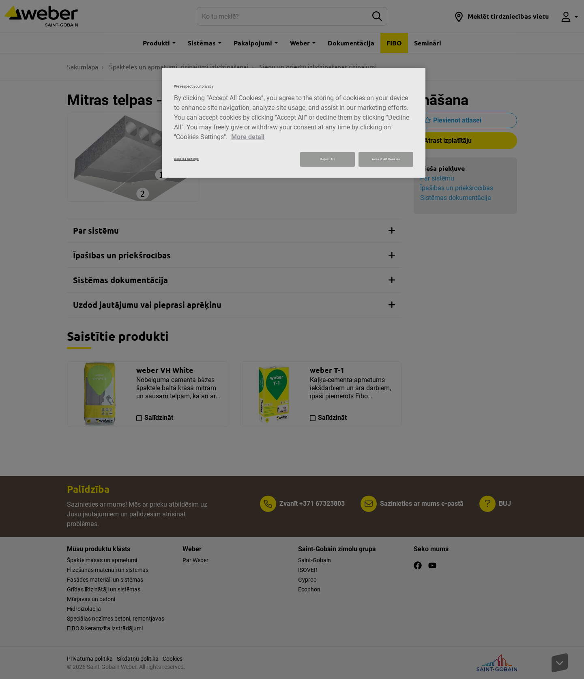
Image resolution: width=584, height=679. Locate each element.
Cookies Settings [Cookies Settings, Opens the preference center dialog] (186, 159)
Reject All (327, 159)
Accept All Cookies (386, 159)
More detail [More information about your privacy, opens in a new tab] (247, 137)
